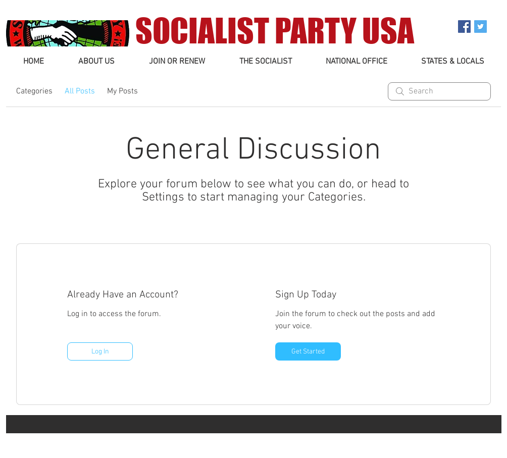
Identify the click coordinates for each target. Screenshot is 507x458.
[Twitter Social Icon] (480, 26)
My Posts (122, 91)
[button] (96, 61)
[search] (439, 91)
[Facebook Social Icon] (464, 26)
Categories (34, 91)
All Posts (80, 91)
